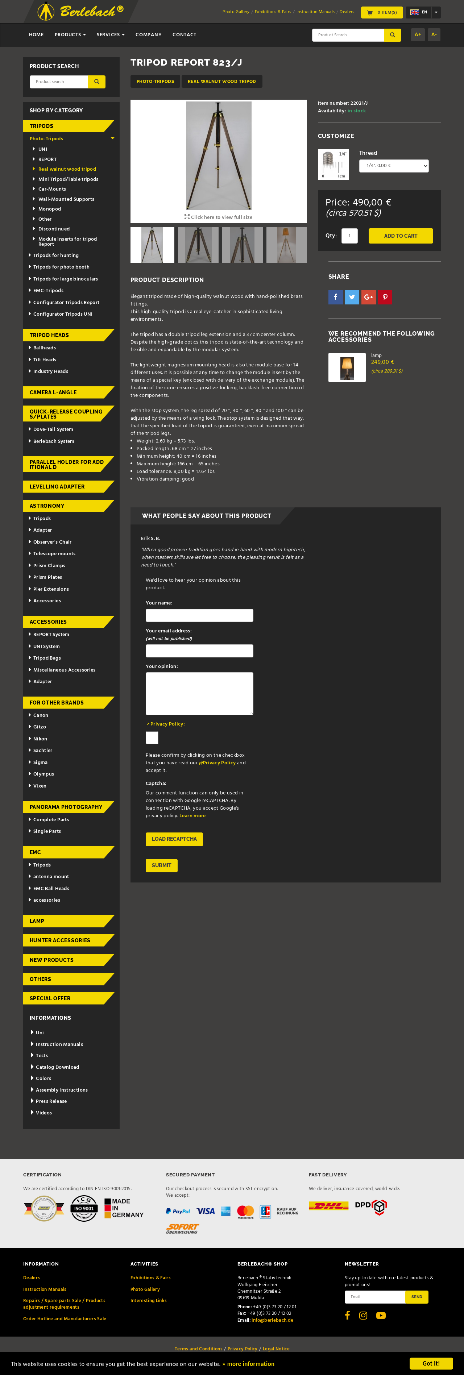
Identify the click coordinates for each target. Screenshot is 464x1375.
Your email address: (169, 635)
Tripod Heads (49, 335)
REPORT (44, 159)
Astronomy (47, 506)
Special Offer (50, 998)
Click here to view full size (219, 217)
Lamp (37, 921)
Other (42, 219)
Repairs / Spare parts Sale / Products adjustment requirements (64, 1304)
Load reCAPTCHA (174, 839)
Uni (37, 1033)
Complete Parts (48, 820)
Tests (39, 1056)
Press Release (48, 1101)
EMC (35, 852)
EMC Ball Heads (48, 889)
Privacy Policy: (167, 724)
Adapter (40, 530)
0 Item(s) (382, 12)
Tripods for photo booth (59, 267)
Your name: (159, 603)
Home (36, 35)
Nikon (37, 739)
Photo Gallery (236, 12)
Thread (368, 153)
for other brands (57, 703)
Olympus (41, 774)
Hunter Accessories (60, 940)
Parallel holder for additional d (67, 464)
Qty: (331, 236)
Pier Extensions (48, 589)
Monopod (46, 209)
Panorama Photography (66, 807)
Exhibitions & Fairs (273, 12)
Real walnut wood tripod (222, 81)
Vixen (37, 786)
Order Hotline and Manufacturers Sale (65, 1319)
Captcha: (156, 784)
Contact (184, 35)
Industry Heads (48, 371)
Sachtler (40, 751)
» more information (248, 1364)
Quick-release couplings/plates (66, 414)
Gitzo (37, 727)
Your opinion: (162, 666)
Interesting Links (148, 1301)
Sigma (38, 763)
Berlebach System (51, 441)
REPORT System (48, 635)
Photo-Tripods (155, 81)
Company (149, 35)
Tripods (42, 126)
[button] (335, 297)
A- (434, 34)
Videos (41, 1113)
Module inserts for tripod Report (64, 242)
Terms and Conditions (199, 1349)
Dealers (347, 12)
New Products (52, 960)
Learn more (192, 816)
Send (416, 1296)
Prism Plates (45, 577)
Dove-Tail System (50, 429)
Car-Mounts (49, 189)
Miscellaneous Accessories (62, 670)
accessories (44, 900)
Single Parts (44, 831)
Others (40, 979)
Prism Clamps (46, 566)
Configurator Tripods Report (63, 303)
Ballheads (42, 348)
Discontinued (51, 229)
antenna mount (48, 877)
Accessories (44, 601)
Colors (40, 1079)
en (418, 12)
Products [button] (70, 35)
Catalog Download (54, 1067)
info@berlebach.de (272, 1320)
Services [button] (111, 35)
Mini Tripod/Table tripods (65, 179)
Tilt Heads (42, 360)
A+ (418, 34)
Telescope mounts (51, 554)
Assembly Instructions (59, 1090)
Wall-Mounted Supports (63, 199)
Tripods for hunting (53, 256)
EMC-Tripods (45, 291)
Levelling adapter (57, 487)
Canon (38, 715)
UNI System (44, 647)
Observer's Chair (49, 542)
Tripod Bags (44, 658)
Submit (161, 865)
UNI (39, 149)
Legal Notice (276, 1349)
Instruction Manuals (316, 12)
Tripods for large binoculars (63, 279)
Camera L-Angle (53, 392)
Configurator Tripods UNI (60, 314)
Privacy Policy (219, 763)
